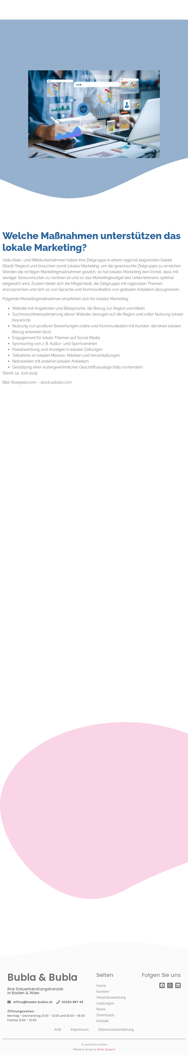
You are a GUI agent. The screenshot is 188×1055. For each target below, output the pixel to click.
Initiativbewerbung (111, 997)
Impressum (80, 1029)
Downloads (105, 1015)
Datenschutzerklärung (116, 1029)
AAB (57, 1029)
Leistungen (105, 1003)
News (101, 1009)
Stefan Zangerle (106, 1049)
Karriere (102, 992)
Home (101, 986)
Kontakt (102, 1021)
